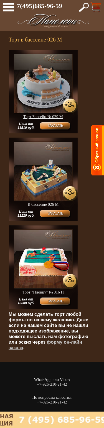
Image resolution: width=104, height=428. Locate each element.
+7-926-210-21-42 (52, 384)
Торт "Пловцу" (43, 292)
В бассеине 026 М (43, 204)
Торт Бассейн (43, 116)
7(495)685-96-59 (39, 5)
